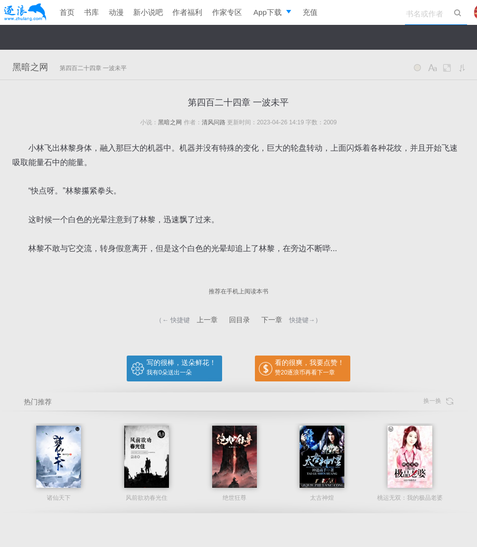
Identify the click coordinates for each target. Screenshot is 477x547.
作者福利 (187, 12)
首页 (67, 12)
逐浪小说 (25, 12)
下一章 (271, 320)
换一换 (438, 401)
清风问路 (214, 122)
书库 (91, 12)
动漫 (116, 12)
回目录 (239, 320)
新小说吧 (148, 12)
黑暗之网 (30, 67)
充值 (310, 12)
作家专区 (227, 12)
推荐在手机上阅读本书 (238, 291)
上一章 (207, 320)
